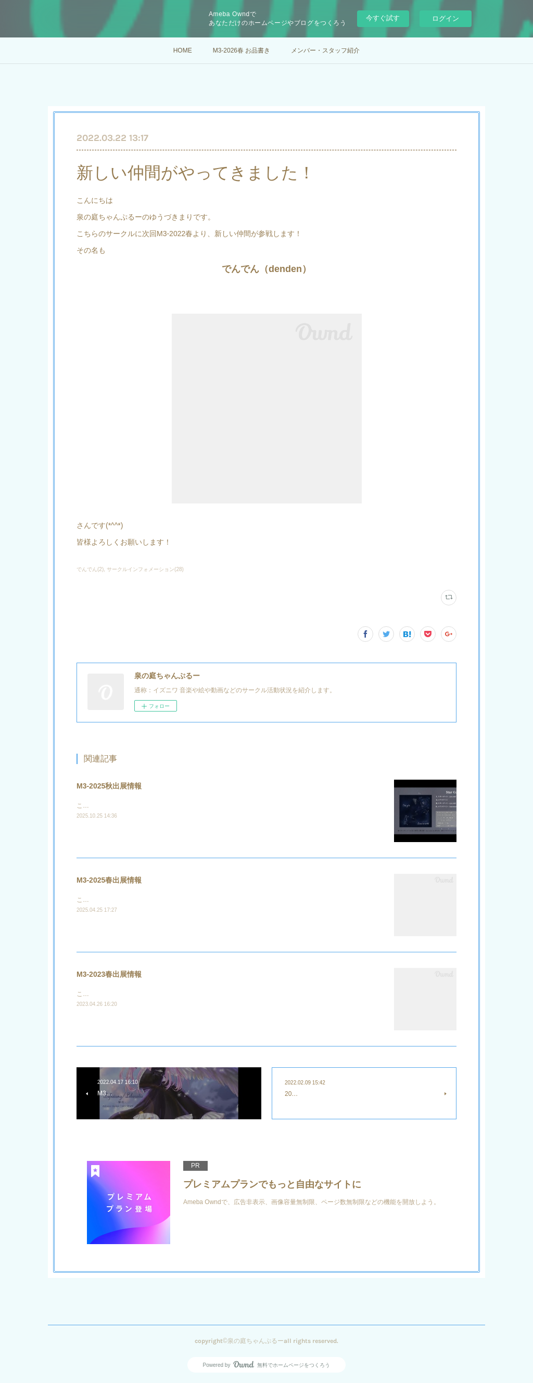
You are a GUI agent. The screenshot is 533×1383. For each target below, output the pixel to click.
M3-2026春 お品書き (242, 50)
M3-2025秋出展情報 (109, 786)
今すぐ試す (383, 18)
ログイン (445, 18)
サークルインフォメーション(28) (145, 569)
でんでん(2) (90, 569)
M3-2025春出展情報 (109, 880)
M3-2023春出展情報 (109, 974)
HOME (182, 50)
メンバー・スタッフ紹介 (325, 50)
